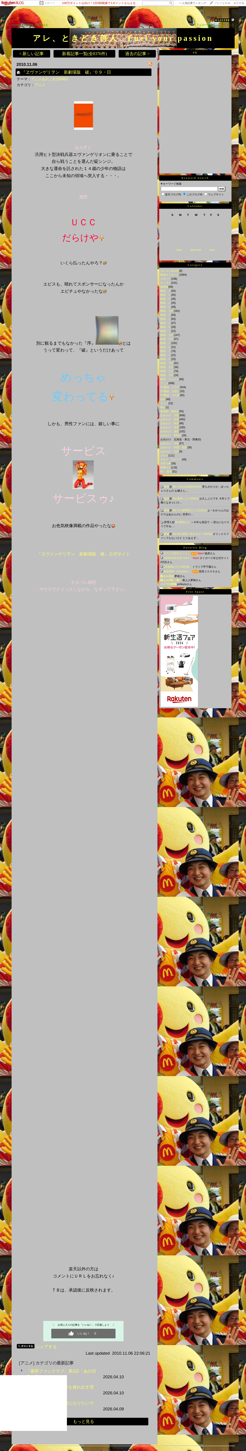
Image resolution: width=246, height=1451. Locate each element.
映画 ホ (165, 359)
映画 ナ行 (167, 339)
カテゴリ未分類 (169, 270)
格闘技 (164, 286)
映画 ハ (165, 343)
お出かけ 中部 (169, 443)
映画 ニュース (169, 379)
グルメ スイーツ (171, 459)
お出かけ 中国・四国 (173, 447)
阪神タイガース (169, 274)
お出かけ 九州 (169, 451)
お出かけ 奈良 (169, 423)
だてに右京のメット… (177, 553)
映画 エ (165, 302)
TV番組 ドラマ (170, 387)
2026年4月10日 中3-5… (178, 558)
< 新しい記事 (31, 53)
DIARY (28, 25)
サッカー (165, 282)
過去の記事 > (137, 53)
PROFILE (41, 25)
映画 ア (165, 290)
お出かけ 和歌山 (171, 435)
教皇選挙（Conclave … (178, 571)
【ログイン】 (226, 25)
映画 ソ (165, 331)
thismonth (195, 249)
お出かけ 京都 (169, 419)
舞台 (163, 407)
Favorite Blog (195, 547)
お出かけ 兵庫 (169, 427)
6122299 (222, 20)
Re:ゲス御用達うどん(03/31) (190, 510)
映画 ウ (165, 298)
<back (179, 249)
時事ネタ (165, 467)
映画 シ (165, 319)
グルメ (164, 455)
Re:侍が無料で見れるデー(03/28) (193, 534)
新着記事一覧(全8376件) (84, 53)
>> (192, 3)
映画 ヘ (165, 355)
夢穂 (166, 486)
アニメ (40, 85)
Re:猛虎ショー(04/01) (186, 498)
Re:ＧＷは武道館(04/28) (187, 486)
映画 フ (165, 351)
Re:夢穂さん (183, 522)
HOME (16, 25)
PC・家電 (166, 471)
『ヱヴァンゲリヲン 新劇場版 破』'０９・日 (66, 72)
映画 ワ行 (167, 375)
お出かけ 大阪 (169, 415)
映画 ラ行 (167, 371)
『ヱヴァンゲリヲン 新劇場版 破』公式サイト (83, 554)
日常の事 (165, 463)
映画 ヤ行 (167, 367)
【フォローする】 (204, 25)
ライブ (164, 403)
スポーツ (49, 3)
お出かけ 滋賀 (169, 431)
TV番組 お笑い (170, 391)
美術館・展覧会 (169, 411)
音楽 (163, 399)
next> (212, 249)
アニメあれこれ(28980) (49, 79)
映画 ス (165, 323)
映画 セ (165, 327)
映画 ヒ (165, 347)
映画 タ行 (167, 335)
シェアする (46, 1346)
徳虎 (166, 498)
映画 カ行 (167, 311)
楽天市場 (239, 3)
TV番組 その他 (170, 395)
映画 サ (165, 315)
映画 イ (165, 294)
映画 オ (165, 306)
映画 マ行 (167, 363)
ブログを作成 (222, 3)
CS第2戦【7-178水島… (178, 566)
